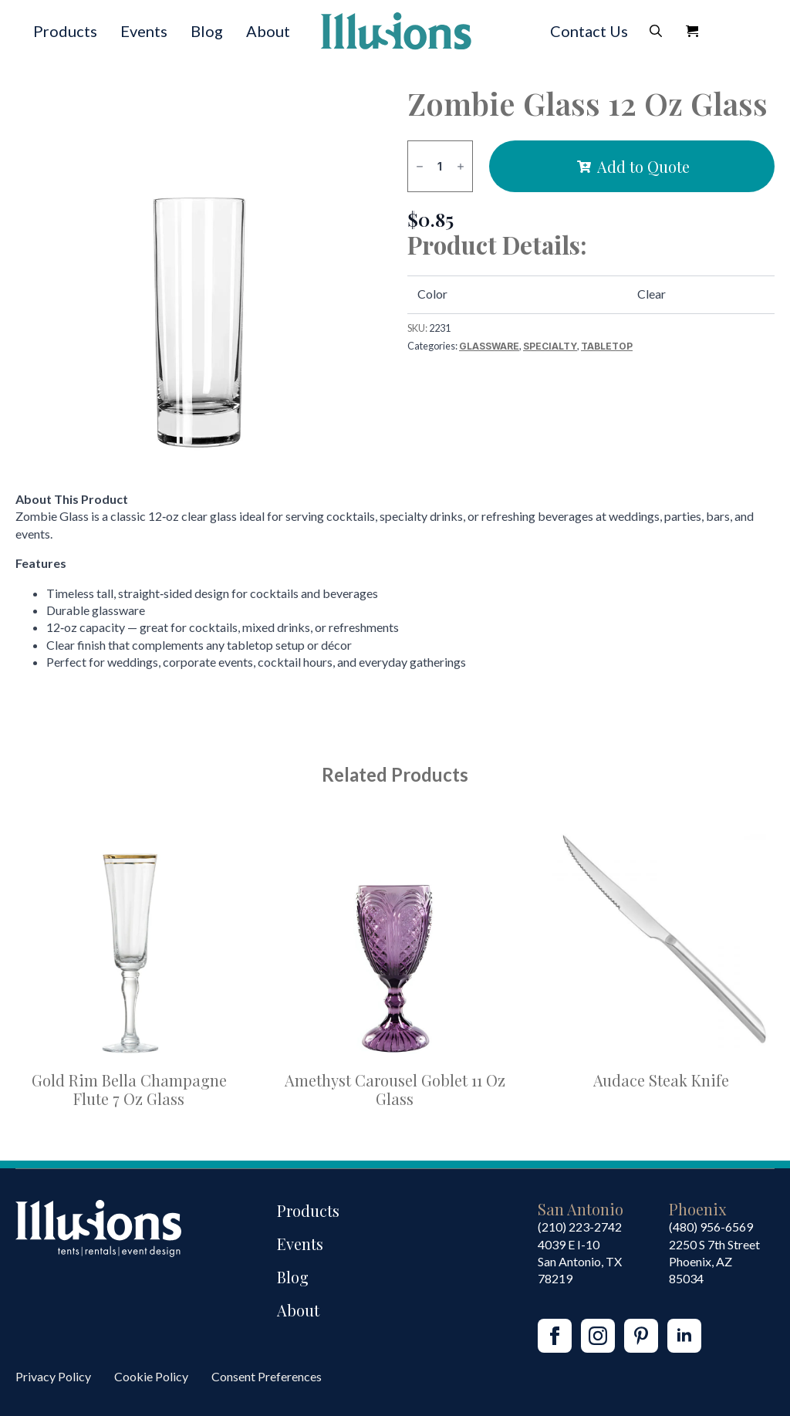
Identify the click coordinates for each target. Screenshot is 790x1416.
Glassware (489, 346)
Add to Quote (643, 166)
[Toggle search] (656, 31)
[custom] (641, 1336)
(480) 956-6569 (711, 1226)
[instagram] (598, 1336)
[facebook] (555, 1336)
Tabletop (607, 346)
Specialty (550, 346)
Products (65, 31)
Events (143, 31)
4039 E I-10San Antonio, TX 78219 (580, 1261)
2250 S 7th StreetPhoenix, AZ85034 (714, 1261)
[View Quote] (692, 31)
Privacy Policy (53, 1376)
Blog (207, 31)
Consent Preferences (266, 1376)
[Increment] (460, 166)
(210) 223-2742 (580, 1226)
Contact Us (589, 31)
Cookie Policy (151, 1376)
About (268, 31)
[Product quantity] (440, 166)
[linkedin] (684, 1336)
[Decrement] (419, 166)
